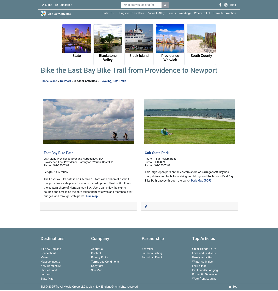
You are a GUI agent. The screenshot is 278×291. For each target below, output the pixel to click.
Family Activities (202, 257)
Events (172, 13)
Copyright (97, 266)
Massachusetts (50, 261)
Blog (233, 5)
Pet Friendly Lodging (205, 270)
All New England (51, 249)
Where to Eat (202, 13)
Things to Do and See (130, 13)
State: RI (107, 13)
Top (233, 286)
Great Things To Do (204, 249)
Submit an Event (152, 257)
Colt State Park (157, 153)
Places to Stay (156, 13)
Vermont (46, 274)
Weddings (185, 13)
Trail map (92, 196)
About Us (97, 249)
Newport (65, 81)
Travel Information (224, 13)
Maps (47, 5)
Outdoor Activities (85, 81)
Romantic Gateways (204, 274)
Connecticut (48, 253)
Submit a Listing (152, 253)
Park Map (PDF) (201, 180)
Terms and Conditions (105, 261)
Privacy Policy (100, 257)
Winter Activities (202, 261)
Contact (96, 253)
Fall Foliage (199, 266)
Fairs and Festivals (204, 253)
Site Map (96, 270)
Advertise (148, 249)
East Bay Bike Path (58, 153)
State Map (47, 278)
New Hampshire (51, 266)
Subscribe (63, 5)
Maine (44, 257)
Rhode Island (49, 81)
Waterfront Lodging (204, 278)
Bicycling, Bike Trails (113, 81)
